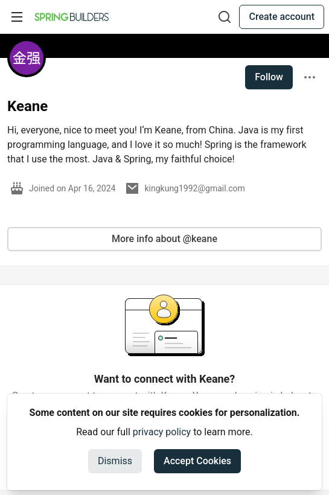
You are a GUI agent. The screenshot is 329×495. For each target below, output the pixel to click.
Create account (282, 16)
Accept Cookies (197, 461)
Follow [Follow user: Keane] (269, 77)
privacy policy (162, 432)
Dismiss (115, 461)
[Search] (224, 17)
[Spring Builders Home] (71, 17)
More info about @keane (164, 238)
